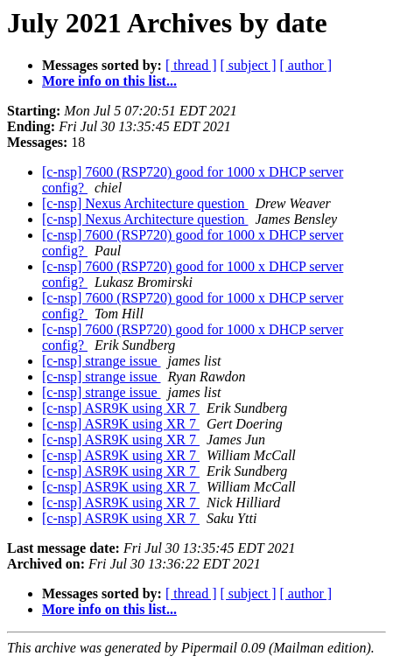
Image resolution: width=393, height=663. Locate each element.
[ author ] (306, 65)
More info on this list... (109, 80)
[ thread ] (191, 65)
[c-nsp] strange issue (101, 360)
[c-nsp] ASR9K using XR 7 (121, 408)
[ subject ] (249, 65)
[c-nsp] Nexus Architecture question (145, 203)
